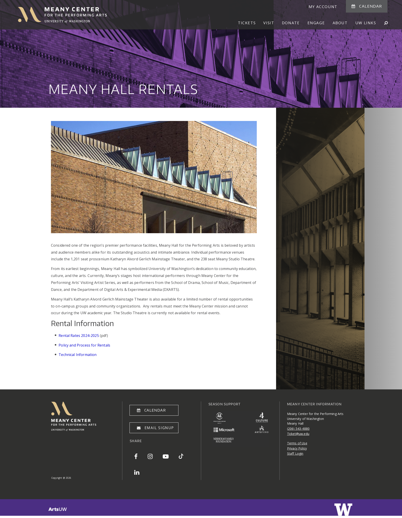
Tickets (247, 22)
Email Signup (159, 427)
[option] (201, 54)
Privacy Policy (297, 448)
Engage (316, 22)
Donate (291, 22)
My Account (323, 6)
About (340, 22)
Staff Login (295, 453)
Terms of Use (297, 443)
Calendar (370, 6)
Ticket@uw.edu (298, 434)
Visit (268, 22)
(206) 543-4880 (298, 428)
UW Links (365, 22)
